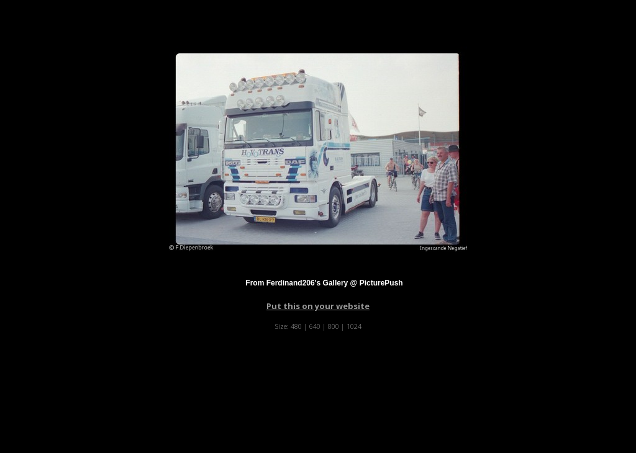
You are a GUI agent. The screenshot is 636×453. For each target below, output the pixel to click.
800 (333, 326)
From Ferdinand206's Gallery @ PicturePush (323, 283)
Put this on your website (318, 306)
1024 (354, 326)
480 (296, 326)
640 (314, 326)
